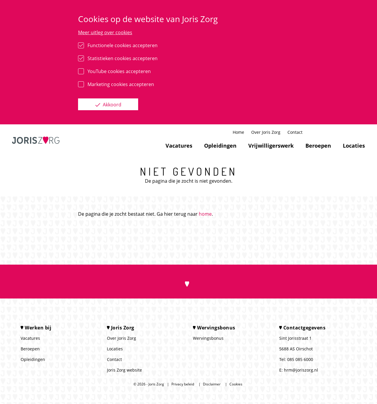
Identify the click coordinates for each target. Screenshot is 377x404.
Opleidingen (220, 145)
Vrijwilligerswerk (271, 145)
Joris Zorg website (124, 370)
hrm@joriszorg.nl (301, 370)
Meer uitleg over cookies (105, 32)
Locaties (354, 145)
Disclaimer (212, 384)
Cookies (235, 384)
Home (238, 132)
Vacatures (179, 145)
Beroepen (318, 145)
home (205, 214)
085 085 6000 (300, 359)
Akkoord (111, 104)
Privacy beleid (182, 384)
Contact (294, 132)
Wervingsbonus (208, 338)
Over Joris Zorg (265, 132)
